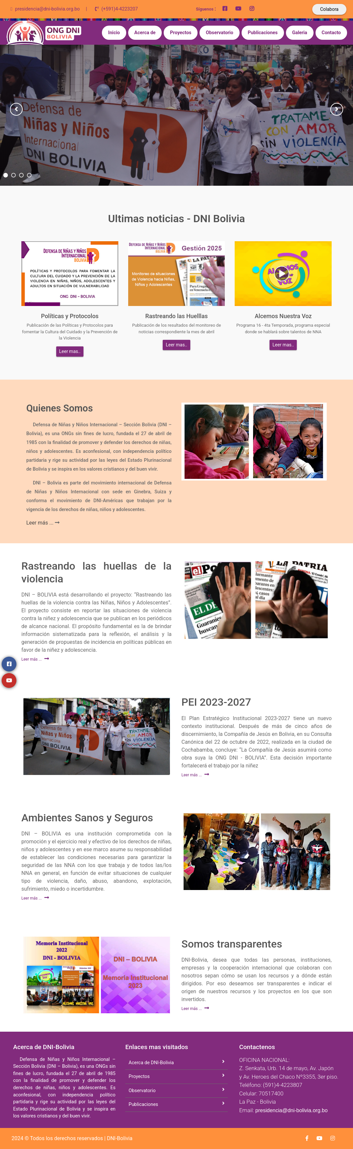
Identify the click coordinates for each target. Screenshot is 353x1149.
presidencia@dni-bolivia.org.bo (291, 1110)
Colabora (329, 9)
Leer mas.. (70, 351)
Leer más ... (40, 523)
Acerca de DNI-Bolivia (151, 1063)
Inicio (114, 32)
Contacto (331, 32)
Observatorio (219, 32)
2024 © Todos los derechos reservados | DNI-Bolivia (72, 1138)
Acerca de (145, 32)
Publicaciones (263, 32)
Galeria (299, 32)
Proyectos (180, 32)
